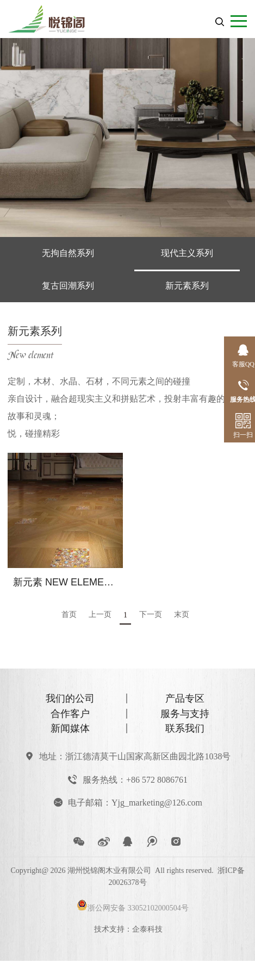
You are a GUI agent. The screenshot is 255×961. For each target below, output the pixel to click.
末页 (181, 614)
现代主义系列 (187, 253)
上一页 (100, 614)
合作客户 (70, 713)
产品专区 (184, 698)
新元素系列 (187, 285)
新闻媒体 (70, 728)
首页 (69, 614)
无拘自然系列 (68, 253)
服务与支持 (184, 713)
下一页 (150, 614)
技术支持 (109, 929)
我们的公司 (70, 698)
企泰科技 (147, 929)
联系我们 (184, 728)
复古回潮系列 (68, 285)
